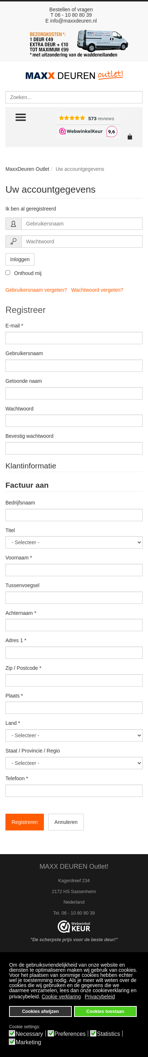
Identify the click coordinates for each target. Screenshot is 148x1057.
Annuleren (66, 822)
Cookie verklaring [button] (61, 996)
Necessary (29, 1034)
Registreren (25, 822)
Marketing (28, 1042)
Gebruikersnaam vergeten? (36, 290)
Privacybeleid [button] (100, 996)
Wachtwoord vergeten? (97, 290)
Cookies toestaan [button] (105, 1011)
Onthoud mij (23, 273)
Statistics (108, 1034)
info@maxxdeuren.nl (73, 21)
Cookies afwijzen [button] (40, 1011)
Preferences (70, 1034)
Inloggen (20, 259)
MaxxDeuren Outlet (27, 169)
